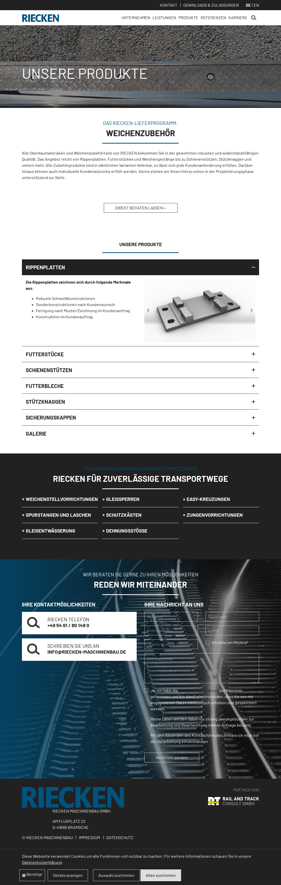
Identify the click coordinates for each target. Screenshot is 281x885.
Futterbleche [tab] (45, 386)
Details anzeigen (68, 875)
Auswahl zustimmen (116, 875)
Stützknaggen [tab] (45, 401)
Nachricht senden (172, 757)
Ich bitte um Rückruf (230, 642)
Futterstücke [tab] (45, 354)
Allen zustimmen (161, 875)
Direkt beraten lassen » (140, 207)
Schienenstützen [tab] (49, 370)
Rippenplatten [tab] (45, 267)
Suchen (253, 17)
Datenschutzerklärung (199, 690)
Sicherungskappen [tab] (51, 417)
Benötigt (34, 874)
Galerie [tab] (36, 433)
